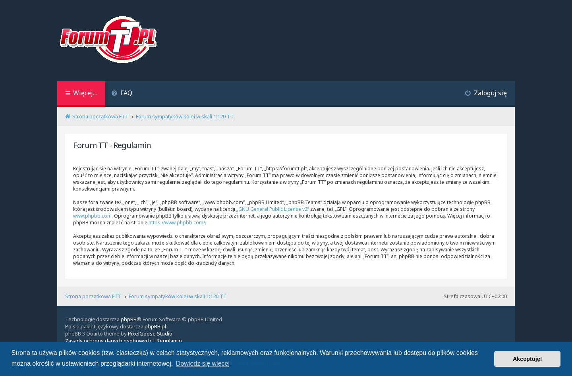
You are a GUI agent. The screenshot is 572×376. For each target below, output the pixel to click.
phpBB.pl (155, 326)
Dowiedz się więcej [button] (203, 363)
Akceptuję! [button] (527, 359)
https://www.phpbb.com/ (177, 222)
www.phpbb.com (92, 215)
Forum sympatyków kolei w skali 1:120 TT (178, 296)
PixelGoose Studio (150, 333)
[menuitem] (121, 94)
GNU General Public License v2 (272, 209)
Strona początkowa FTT (93, 296)
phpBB (129, 319)
